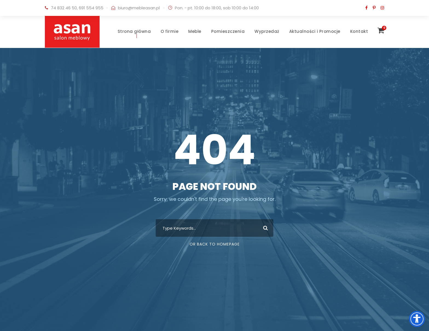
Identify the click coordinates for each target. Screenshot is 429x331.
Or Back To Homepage (215, 244)
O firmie (169, 31)
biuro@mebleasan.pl (139, 8)
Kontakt (359, 31)
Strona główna (134, 31)
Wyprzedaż (266, 31)
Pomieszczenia (228, 31)
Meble (194, 31)
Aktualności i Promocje (314, 31)
